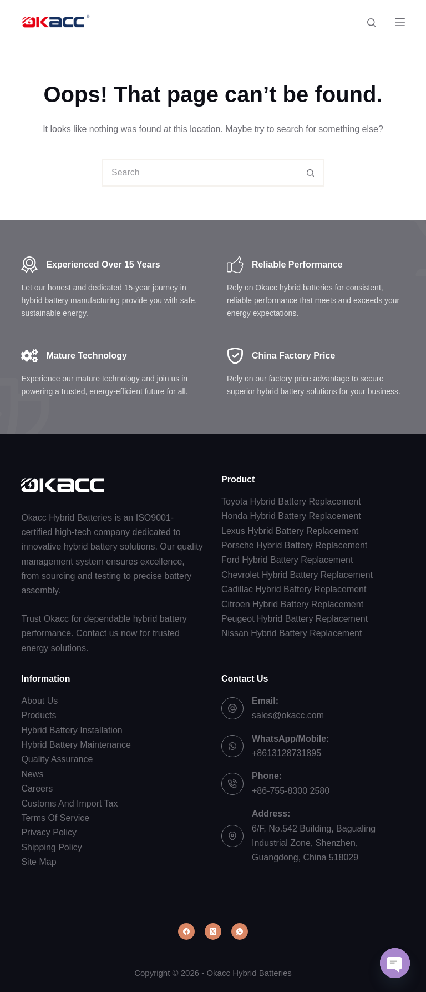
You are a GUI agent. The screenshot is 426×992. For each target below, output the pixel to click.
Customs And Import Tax (69, 803)
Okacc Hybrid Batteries (248, 973)
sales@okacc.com (288, 715)
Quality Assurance (57, 759)
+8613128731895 (286, 753)
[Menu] (400, 22)
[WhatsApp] (239, 931)
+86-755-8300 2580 (290, 790)
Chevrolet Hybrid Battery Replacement (297, 575)
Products (38, 715)
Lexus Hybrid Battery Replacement (289, 531)
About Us (39, 701)
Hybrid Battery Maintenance (75, 744)
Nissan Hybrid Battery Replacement (291, 633)
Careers (37, 788)
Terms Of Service (55, 818)
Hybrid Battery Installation (71, 730)
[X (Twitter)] (213, 931)
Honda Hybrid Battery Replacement (291, 516)
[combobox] (200, 173)
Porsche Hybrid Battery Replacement (294, 545)
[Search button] (310, 172)
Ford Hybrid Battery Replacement (287, 560)
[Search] (371, 22)
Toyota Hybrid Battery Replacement (291, 501)
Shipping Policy (51, 847)
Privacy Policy (49, 832)
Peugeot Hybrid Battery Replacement (294, 618)
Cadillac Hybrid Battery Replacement (293, 589)
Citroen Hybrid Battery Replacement (292, 604)
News (32, 774)
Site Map (38, 862)
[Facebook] (186, 931)
